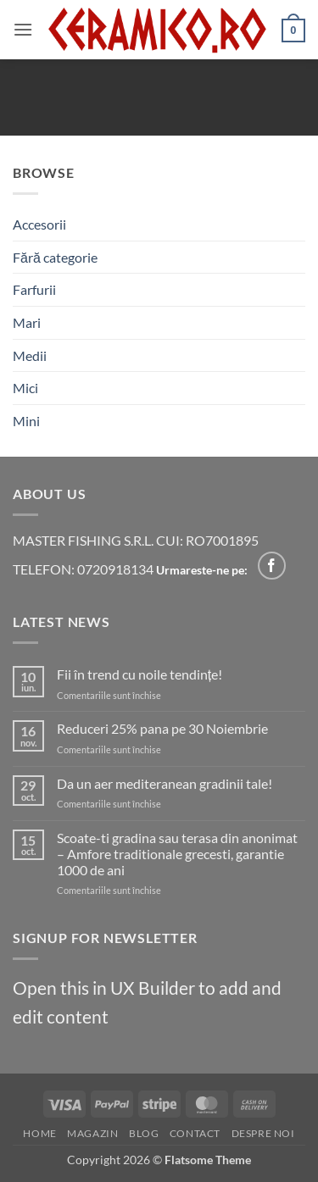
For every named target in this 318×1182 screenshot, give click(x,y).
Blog (144, 1133)
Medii (30, 355)
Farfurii (34, 289)
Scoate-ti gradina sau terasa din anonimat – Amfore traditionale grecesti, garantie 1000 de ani (177, 854)
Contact (195, 1133)
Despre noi (263, 1133)
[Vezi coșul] (293, 30)
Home (39, 1133)
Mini (26, 421)
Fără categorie (55, 257)
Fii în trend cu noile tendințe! (139, 674)
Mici (25, 388)
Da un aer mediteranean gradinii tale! (164, 783)
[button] (23, 29)
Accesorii (39, 224)
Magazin (92, 1133)
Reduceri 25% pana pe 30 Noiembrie (162, 728)
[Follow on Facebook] (272, 566)
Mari (27, 322)
